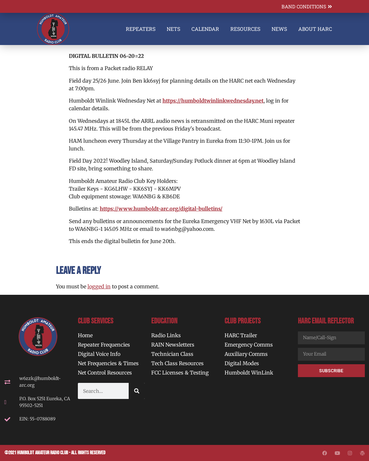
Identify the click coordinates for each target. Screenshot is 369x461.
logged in (99, 286)
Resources (245, 28)
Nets (173, 28)
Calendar (205, 28)
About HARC (315, 28)
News (279, 28)
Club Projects (243, 321)
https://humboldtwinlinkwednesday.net (212, 100)
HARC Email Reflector (326, 321)
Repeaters (140, 28)
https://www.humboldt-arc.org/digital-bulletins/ (161, 208)
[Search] (137, 391)
